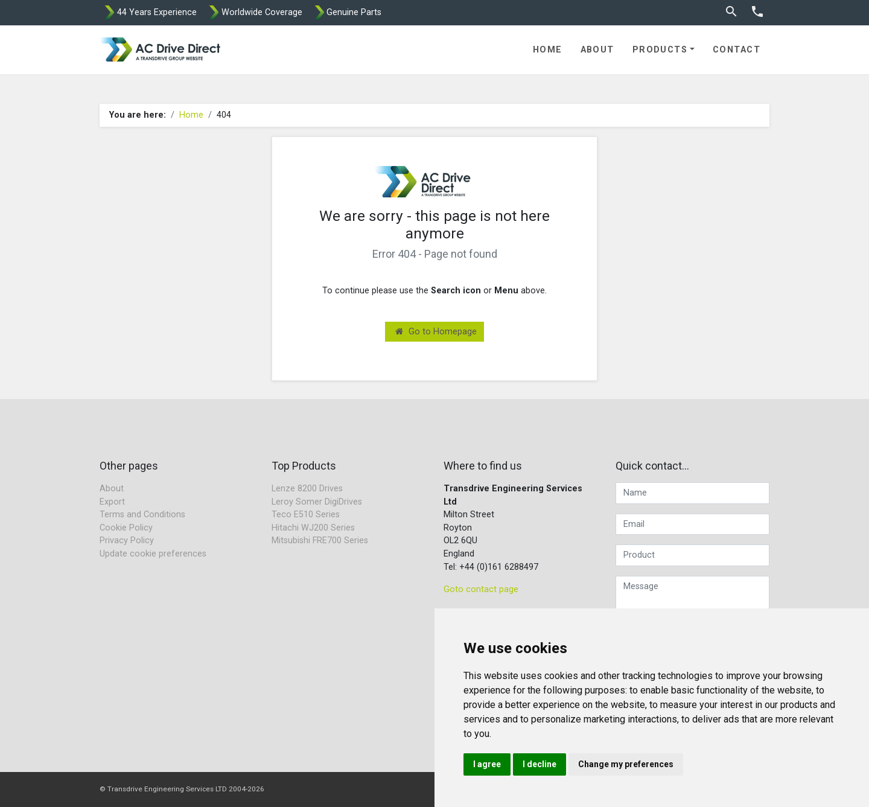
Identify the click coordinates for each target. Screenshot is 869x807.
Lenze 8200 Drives (307, 488)
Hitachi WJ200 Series (313, 528)
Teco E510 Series (306, 514)
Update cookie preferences (153, 554)
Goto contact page (481, 589)
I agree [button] (487, 764)
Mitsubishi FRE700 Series (320, 540)
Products (660, 50)
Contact (736, 50)
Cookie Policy (126, 528)
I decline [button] (539, 764)
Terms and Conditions (142, 514)
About (597, 50)
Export (112, 502)
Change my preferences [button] (625, 764)
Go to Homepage (436, 332)
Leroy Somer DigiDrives (317, 502)
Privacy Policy (127, 540)
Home (547, 50)
